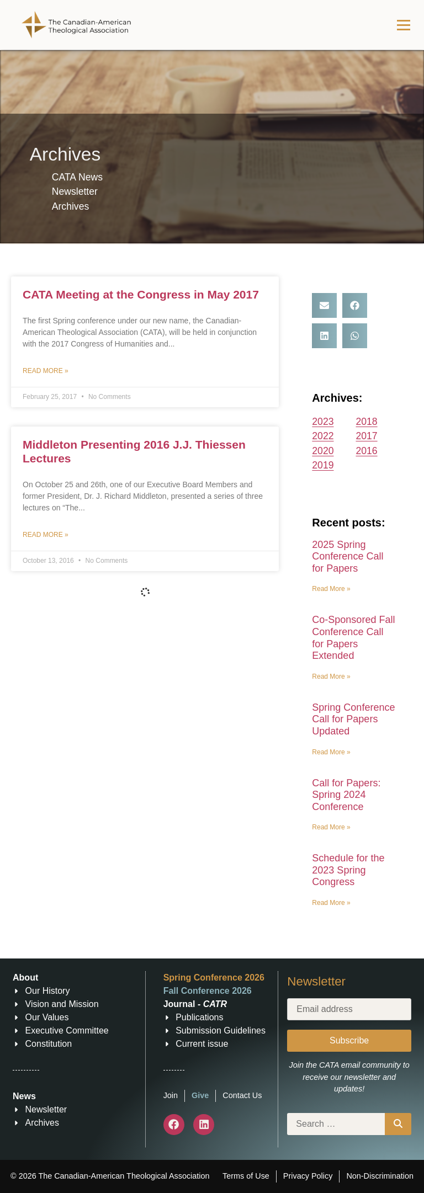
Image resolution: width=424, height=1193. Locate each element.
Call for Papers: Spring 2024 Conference (346, 794)
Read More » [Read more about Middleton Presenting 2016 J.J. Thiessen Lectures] (45, 535)
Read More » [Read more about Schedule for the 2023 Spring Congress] (331, 903)
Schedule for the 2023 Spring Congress (348, 870)
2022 (322, 435)
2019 (322, 465)
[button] (324, 305)
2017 (366, 435)
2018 (366, 421)
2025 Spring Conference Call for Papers (347, 556)
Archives (70, 206)
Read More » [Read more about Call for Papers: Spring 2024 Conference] (331, 827)
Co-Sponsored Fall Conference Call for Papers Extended (353, 637)
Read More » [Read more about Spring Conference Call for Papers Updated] (331, 752)
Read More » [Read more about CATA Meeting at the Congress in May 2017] (45, 371)
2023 (322, 421)
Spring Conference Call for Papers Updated (353, 719)
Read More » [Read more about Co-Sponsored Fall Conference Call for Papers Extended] (331, 676)
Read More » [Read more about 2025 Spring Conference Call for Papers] (331, 589)
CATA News (77, 177)
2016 (366, 450)
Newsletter (75, 191)
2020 (322, 450)
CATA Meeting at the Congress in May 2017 (141, 294)
